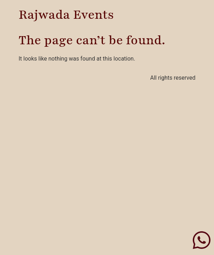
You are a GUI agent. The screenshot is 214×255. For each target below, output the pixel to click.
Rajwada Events (66, 14)
